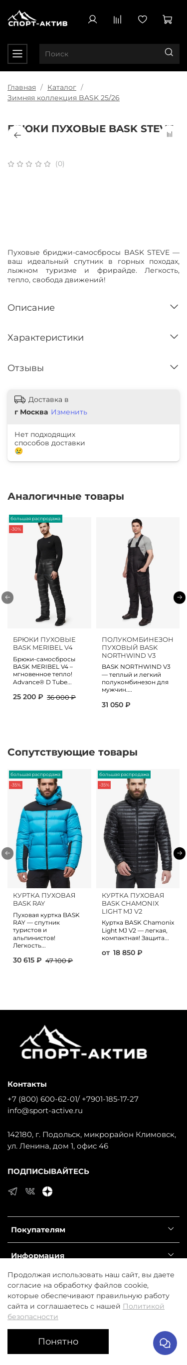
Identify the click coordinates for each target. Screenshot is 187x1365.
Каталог (61, 87)
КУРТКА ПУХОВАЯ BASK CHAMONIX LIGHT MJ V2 (133, 903)
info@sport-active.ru (45, 1110)
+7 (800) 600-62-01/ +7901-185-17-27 (73, 1099)
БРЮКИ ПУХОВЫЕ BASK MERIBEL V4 (44, 643)
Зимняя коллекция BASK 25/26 (63, 97)
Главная (21, 87)
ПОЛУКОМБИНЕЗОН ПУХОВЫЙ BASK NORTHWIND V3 (138, 647)
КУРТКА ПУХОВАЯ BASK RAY (44, 900)
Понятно (58, 1341)
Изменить (69, 411)
